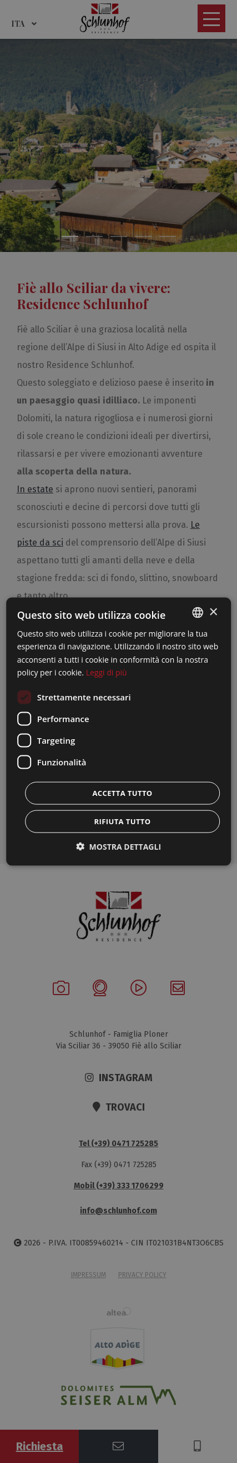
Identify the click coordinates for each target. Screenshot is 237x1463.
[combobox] (197, 612)
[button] (118, 846)
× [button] (213, 612)
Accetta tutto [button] (122, 793)
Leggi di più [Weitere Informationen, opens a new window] (106, 672)
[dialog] (118, 732)
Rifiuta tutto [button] (122, 821)
